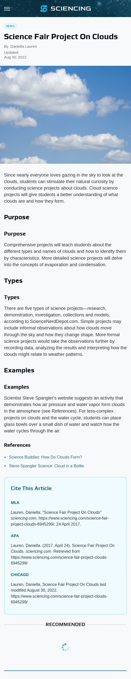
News (10, 25)
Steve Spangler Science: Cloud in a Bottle (46, 466)
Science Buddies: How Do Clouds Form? (45, 457)
